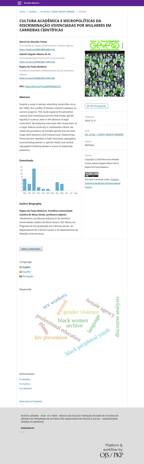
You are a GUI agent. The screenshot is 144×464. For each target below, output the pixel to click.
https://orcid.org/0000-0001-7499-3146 (37, 61)
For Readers (24, 379)
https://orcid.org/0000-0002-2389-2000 (37, 78)
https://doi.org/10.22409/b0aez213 (43, 86)
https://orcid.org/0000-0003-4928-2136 (37, 49)
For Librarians (25, 388)
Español (27, 271)
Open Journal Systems (30, 401)
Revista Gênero (31, 3)
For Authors (24, 383)
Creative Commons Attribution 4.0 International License (102, 183)
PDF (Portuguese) (97, 106)
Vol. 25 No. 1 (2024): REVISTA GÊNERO (57, 11)
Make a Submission (31, 248)
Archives (33, 11)
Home (22, 11)
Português (28, 276)
